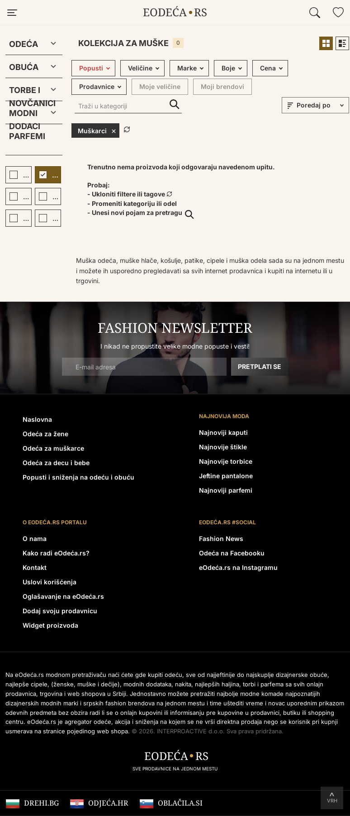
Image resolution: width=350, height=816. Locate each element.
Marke (187, 68)
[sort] (321, 105)
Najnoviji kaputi (223, 432)
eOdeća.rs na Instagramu (238, 567)
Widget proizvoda (50, 625)
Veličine (140, 68)
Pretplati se (259, 366)
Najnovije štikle (223, 447)
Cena (268, 68)
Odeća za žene (45, 434)
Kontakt (35, 567)
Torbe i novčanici (26, 91)
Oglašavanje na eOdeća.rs (63, 596)
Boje (228, 68)
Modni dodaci (24, 114)
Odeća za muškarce (53, 448)
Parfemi (27, 136)
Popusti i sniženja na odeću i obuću (78, 477)
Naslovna (37, 419)
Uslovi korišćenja (49, 582)
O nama (35, 538)
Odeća (23, 44)
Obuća (23, 67)
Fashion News (221, 538)
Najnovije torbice (225, 461)
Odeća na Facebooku (232, 553)
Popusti (91, 68)
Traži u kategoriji (175, 105)
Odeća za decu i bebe (56, 462)
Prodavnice (96, 86)
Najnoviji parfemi (225, 490)
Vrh (332, 800)
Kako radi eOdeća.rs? (56, 553)
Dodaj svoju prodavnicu (60, 611)
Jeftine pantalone (226, 476)
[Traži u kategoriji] (128, 106)
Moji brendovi (222, 86)
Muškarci (97, 130)
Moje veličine (159, 86)
